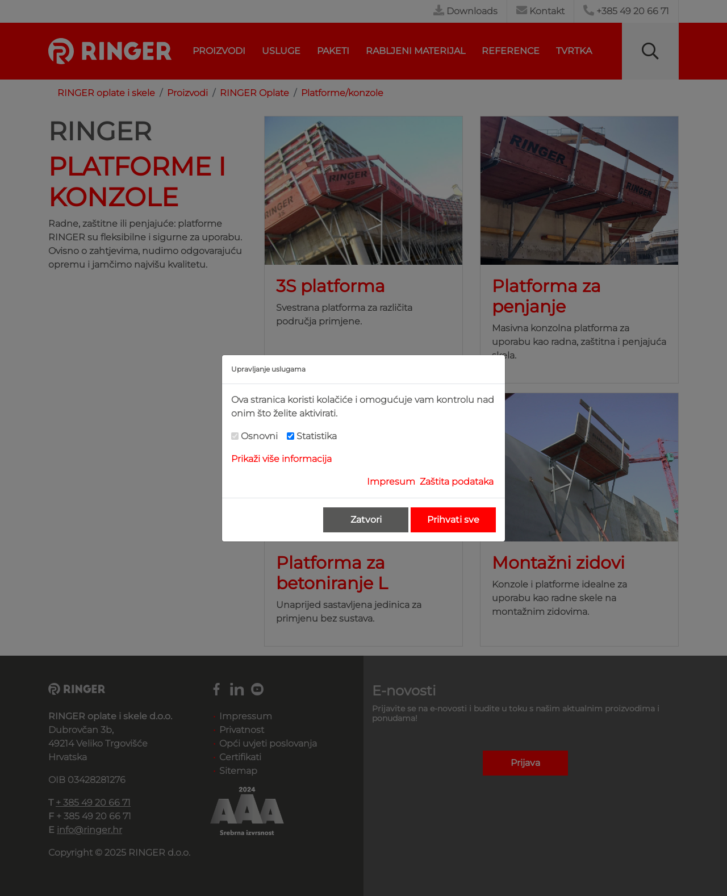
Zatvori (366, 519)
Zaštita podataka (457, 481)
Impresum (391, 481)
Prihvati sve (453, 519)
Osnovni (259, 436)
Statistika (316, 436)
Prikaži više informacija (281, 458)
